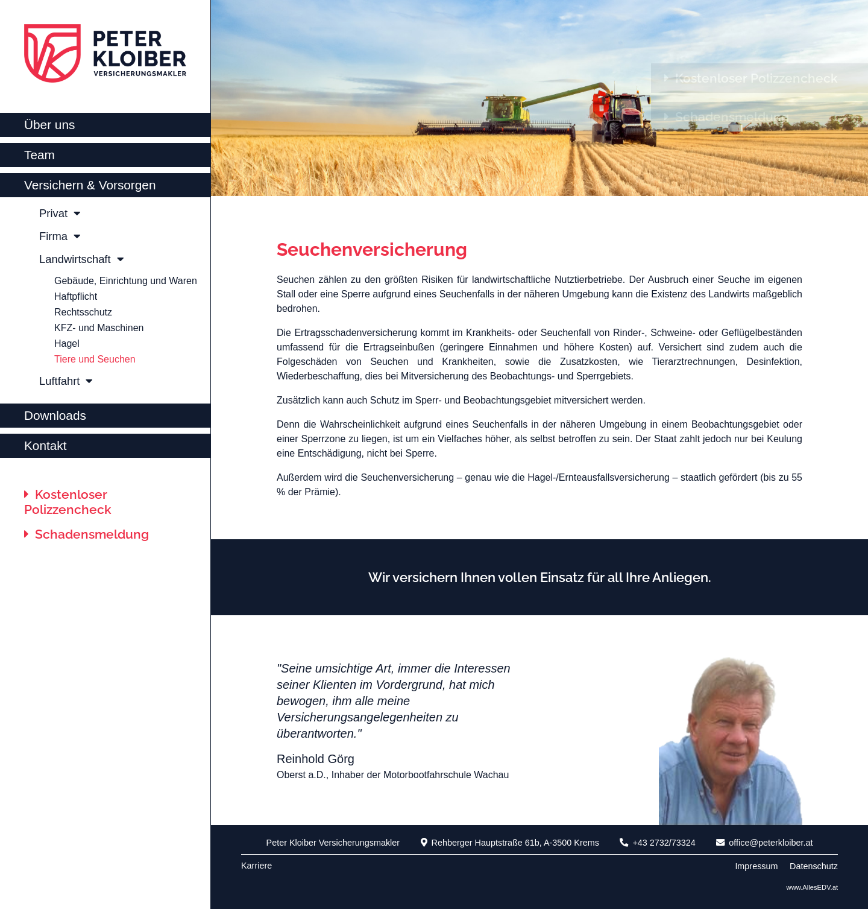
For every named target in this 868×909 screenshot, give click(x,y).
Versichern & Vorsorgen (90, 185)
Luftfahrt (66, 381)
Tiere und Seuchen (95, 359)
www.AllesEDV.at (812, 887)
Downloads (55, 415)
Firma (60, 236)
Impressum (756, 866)
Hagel (67, 343)
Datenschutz (814, 866)
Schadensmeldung (86, 534)
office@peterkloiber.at (764, 842)
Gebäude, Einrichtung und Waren (125, 281)
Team (39, 155)
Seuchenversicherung (372, 249)
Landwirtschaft (81, 259)
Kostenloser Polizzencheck (68, 502)
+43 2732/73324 (657, 842)
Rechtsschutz (83, 312)
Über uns (49, 124)
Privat (60, 213)
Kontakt (45, 445)
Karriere (256, 865)
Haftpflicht (75, 296)
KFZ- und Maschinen (99, 328)
